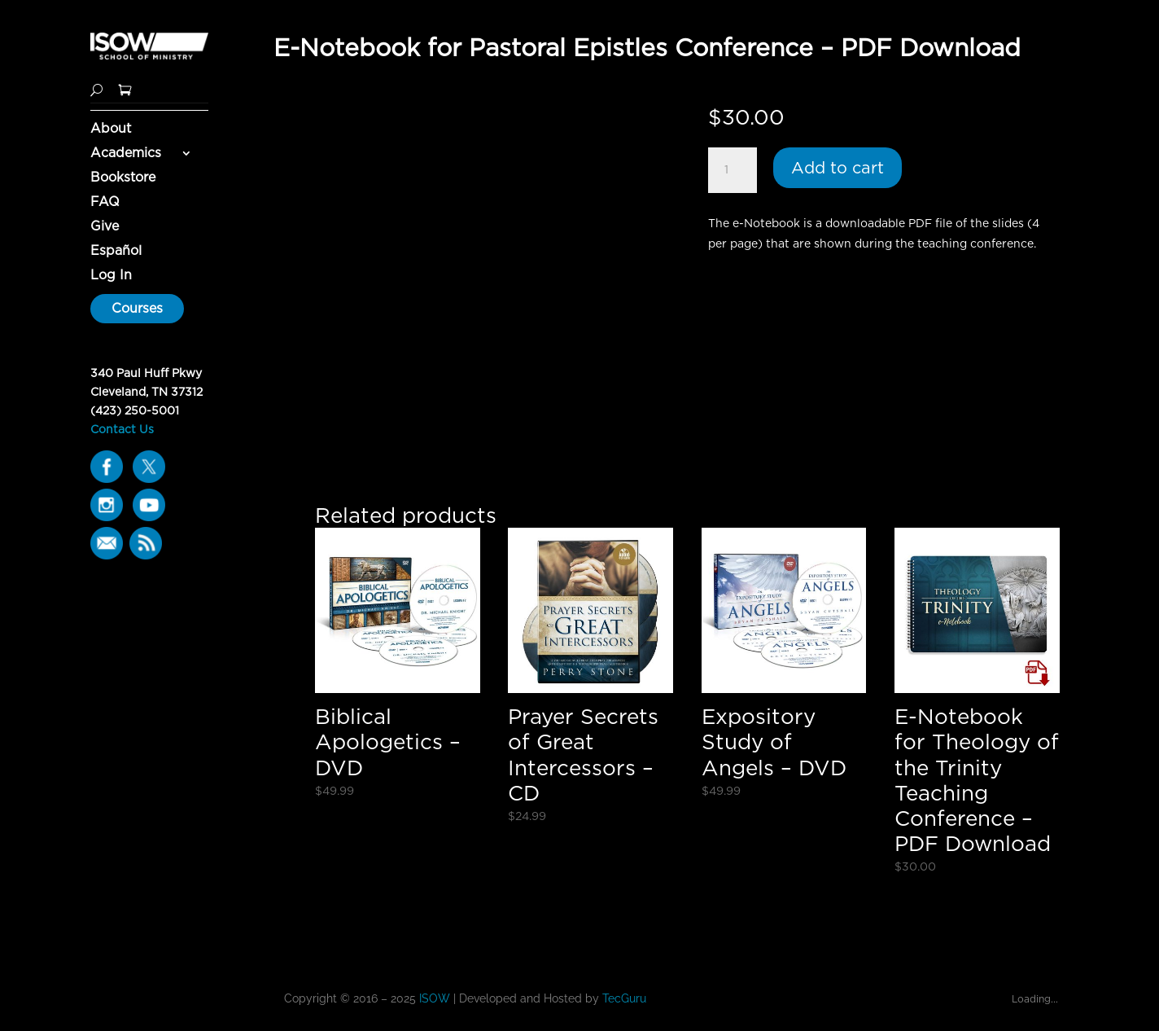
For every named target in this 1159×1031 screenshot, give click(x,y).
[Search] (96, 88)
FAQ (105, 202)
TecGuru (625, 998)
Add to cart (837, 168)
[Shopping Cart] (125, 88)
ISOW (434, 998)
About (110, 129)
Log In (111, 276)
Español (116, 251)
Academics (125, 153)
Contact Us (122, 429)
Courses (137, 308)
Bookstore (122, 178)
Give (104, 227)
